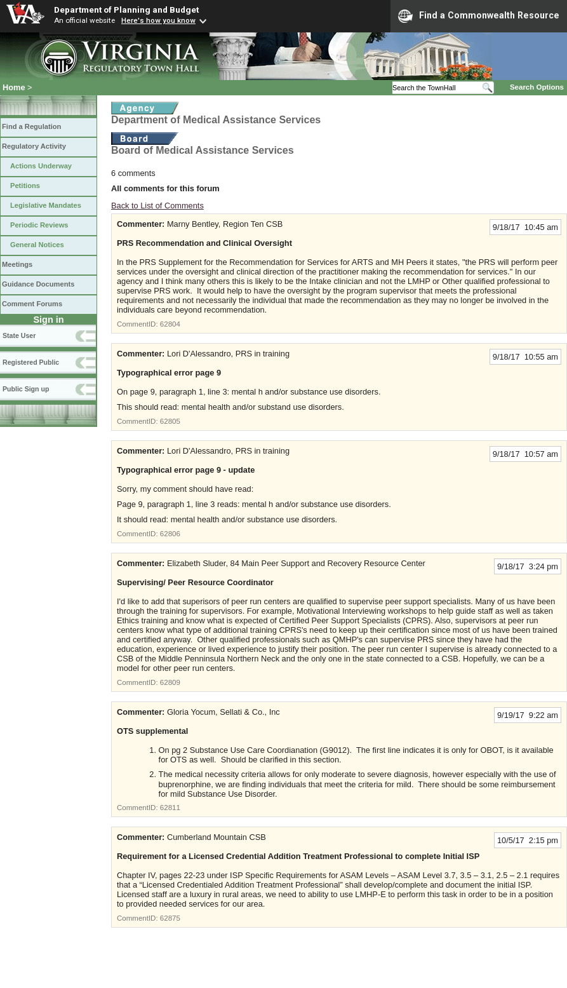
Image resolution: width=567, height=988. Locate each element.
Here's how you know (158, 20)
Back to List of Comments (157, 205)
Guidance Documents (38, 284)
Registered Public (31, 362)
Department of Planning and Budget (126, 9)
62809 (170, 682)
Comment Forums (32, 304)
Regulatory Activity (34, 146)
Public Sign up (26, 389)
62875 (170, 918)
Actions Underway (41, 166)
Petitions (25, 185)
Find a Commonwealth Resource (478, 16)
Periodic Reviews (39, 225)
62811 (170, 807)
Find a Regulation (31, 126)
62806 (170, 534)
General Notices (37, 244)
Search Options (537, 87)
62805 (170, 421)
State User (19, 335)
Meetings (17, 264)
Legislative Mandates (45, 205)
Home (14, 87)
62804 (170, 324)
